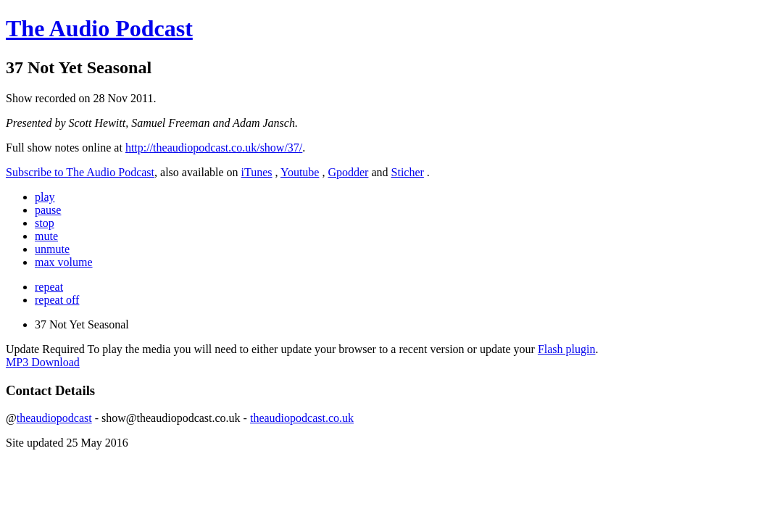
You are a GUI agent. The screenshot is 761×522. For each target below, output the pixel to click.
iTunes (257, 172)
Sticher (407, 172)
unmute (52, 249)
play (45, 197)
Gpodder (348, 172)
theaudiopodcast (54, 418)
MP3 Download (43, 362)
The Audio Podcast (99, 28)
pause (48, 210)
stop (44, 223)
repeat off (57, 300)
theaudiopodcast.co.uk (302, 418)
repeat (49, 287)
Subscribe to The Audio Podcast (80, 172)
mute (46, 236)
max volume (64, 262)
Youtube (300, 172)
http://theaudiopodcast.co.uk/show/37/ (213, 147)
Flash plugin (567, 349)
